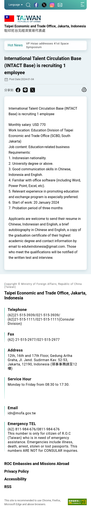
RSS (8, 486)
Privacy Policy (16, 471)
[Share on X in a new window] (32, 90)
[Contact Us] (60, 5)
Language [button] (16, 4)
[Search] (28, 5)
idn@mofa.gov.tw (22, 413)
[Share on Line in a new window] (25, 90)
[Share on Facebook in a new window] (18, 90)
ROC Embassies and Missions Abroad (36, 463)
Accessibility (15, 479)
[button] (10, 45)
